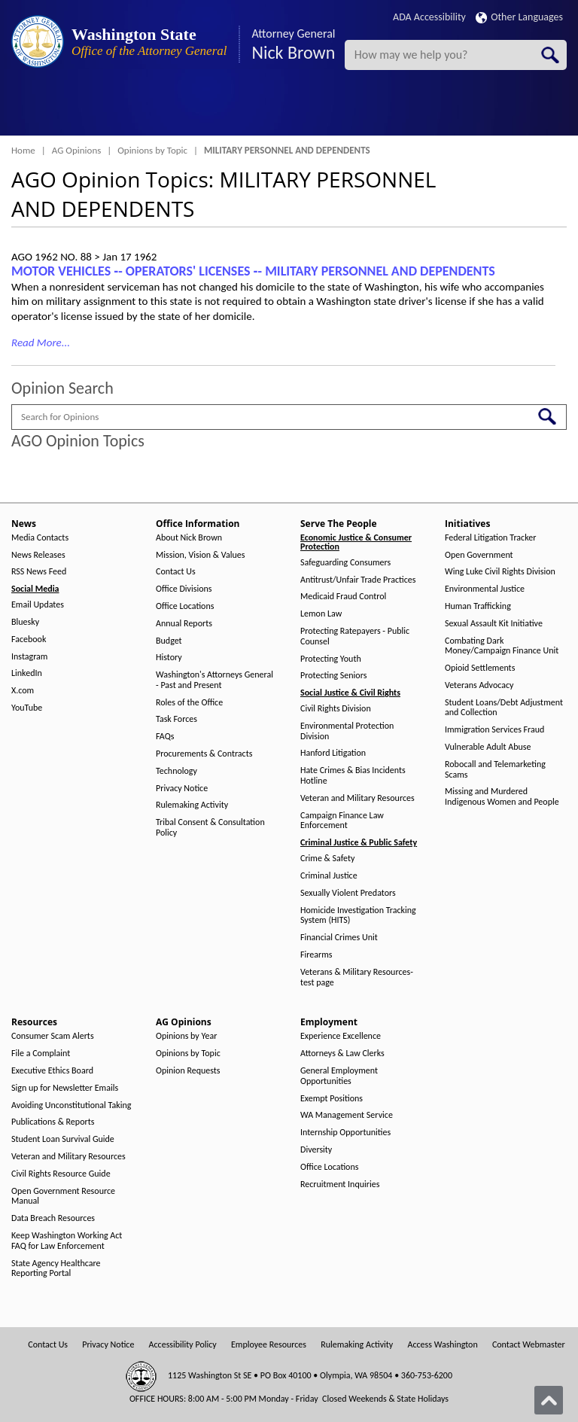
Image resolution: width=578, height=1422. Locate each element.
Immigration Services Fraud (494, 730)
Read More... (40, 342)
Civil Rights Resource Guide (61, 1174)
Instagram (29, 657)
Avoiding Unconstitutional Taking (71, 1105)
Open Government (479, 555)
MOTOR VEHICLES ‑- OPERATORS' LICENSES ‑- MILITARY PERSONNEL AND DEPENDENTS (253, 271)
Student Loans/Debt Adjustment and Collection (504, 708)
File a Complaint (40, 1053)
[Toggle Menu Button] (24, 109)
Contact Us (176, 572)
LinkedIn (26, 673)
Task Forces (176, 719)
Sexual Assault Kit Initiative (494, 624)
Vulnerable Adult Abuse (488, 747)
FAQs (165, 736)
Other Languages (519, 17)
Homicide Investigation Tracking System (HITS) (358, 916)
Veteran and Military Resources (357, 798)
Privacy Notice (182, 788)
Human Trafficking (478, 606)
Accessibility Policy (183, 1345)
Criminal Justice (328, 876)
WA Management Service (346, 1115)
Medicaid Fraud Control (343, 596)
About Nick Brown (189, 538)
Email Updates (37, 605)
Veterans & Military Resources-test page (356, 977)
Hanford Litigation (333, 753)
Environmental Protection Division (347, 731)
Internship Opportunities (345, 1132)
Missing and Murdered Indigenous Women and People (502, 797)
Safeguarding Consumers (345, 563)
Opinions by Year (186, 1036)
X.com (22, 691)
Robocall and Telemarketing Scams (495, 770)
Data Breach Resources (53, 1218)
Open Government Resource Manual (63, 1196)
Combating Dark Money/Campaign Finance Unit (501, 646)
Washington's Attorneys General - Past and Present (214, 680)
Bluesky (25, 622)
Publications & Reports (52, 1122)
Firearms (316, 955)
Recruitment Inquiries (339, 1184)
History (169, 657)
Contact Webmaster (528, 1345)
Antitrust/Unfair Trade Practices (357, 580)
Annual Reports (184, 624)
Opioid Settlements (480, 668)
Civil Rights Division (335, 709)
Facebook (28, 639)
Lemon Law (321, 614)
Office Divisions (183, 589)
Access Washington (442, 1345)
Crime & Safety (327, 858)
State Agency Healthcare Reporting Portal (56, 1269)
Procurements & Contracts (204, 754)
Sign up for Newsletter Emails (64, 1088)
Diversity (316, 1150)
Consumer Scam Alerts (52, 1036)
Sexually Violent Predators (348, 893)
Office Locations (185, 606)
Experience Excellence (340, 1036)
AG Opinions (77, 150)
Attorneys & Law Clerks (342, 1053)
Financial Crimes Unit (339, 937)
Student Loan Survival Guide (62, 1139)
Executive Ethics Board (52, 1071)
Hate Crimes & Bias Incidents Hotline (353, 776)
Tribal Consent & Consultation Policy (210, 828)
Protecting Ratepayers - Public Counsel (354, 636)
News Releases (38, 555)
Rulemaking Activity (192, 805)
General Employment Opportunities (339, 1076)
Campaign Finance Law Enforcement (342, 821)
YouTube (26, 708)
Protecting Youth (330, 659)
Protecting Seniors (333, 676)
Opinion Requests (188, 1071)
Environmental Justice (485, 589)
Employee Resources (268, 1345)
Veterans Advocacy (479, 685)
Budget (169, 641)
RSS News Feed (38, 572)
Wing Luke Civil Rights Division (500, 572)
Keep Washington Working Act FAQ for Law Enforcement (66, 1241)
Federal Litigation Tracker (490, 538)
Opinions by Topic (152, 150)
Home (23, 150)
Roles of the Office (189, 703)
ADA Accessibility (429, 17)
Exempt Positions (331, 1099)
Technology (176, 771)
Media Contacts (39, 538)
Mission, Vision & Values (200, 555)
